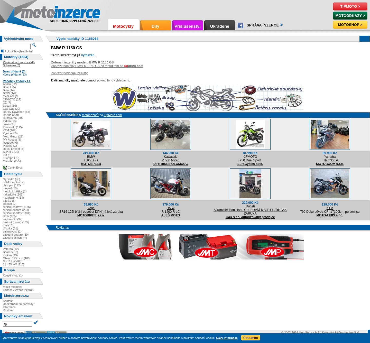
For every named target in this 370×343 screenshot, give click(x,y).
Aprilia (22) (10, 84)
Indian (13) (10, 121)
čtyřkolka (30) (11, 179)
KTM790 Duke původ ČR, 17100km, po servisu (329, 210)
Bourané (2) (10, 252)
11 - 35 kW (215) (13, 264)
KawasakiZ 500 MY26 (170, 158)
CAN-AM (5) (10, 96)
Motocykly (123, 26)
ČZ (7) (7, 102)
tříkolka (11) (10, 228)
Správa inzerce (263, 25)
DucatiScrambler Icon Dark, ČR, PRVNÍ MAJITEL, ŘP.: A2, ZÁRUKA (250, 210)
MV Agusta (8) (12, 139)
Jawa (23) (9, 124)
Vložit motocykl (12, 286)
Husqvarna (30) (13, 117)
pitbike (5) (9, 200)
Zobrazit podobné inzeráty (69, 73)
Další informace (226, 337)
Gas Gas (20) (11, 108)
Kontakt (8, 300)
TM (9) (7, 154)
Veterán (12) (11, 249)
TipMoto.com (113, 115)
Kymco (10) (10, 133)
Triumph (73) (11, 158)
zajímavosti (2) (12, 231)
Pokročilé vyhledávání (19, 51)
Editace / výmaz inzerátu (18, 289)
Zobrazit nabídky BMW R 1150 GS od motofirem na (97, 66)
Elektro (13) (10, 255)
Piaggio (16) (10, 145)
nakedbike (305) (13, 194)
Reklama (8, 310)
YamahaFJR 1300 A (330, 158)
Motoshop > (350, 25)
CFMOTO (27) (12, 99)
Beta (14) (9, 90)
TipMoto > (350, 6)
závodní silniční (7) (15, 237)
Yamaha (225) (12, 161)
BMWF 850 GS (91, 158)
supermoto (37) (12, 219)
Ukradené (219, 26)
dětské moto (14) (13, 182)
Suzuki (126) (11, 151)
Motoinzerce (31, 13)
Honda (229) (11, 114)
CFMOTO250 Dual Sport (250, 158)
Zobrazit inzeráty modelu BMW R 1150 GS (82, 62)
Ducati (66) (10, 105)
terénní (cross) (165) (16, 222)
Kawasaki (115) (13, 127)
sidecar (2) (9, 203)
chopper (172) (12, 185)
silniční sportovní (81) (16, 213)
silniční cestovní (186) (17, 206)
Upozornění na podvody (18, 303)
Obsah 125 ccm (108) (17, 258)
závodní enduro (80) (16, 234)
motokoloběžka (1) (14, 191)
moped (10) (10, 188)
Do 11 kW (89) (12, 261)
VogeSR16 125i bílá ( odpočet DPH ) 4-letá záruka (91, 210)
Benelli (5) (9, 87)
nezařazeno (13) (13, 197)
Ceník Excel (15, 167)
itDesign (342, 332)
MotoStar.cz (306, 332)
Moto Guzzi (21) (13, 136)
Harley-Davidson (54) (16, 111)
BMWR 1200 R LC (171, 210)
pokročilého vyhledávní (113, 80)
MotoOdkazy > (350, 16)
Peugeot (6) (10, 142)
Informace (9, 307)
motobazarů (90, 115)
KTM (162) (9, 130)
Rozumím (250, 338)
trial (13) (8, 225)
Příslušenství (187, 26)
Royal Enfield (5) (13, 148)
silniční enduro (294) (16, 209)
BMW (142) (10, 93)
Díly (155, 26)
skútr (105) (9, 216)
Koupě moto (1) (13, 275)
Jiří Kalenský (326, 332)
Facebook (240, 25)
